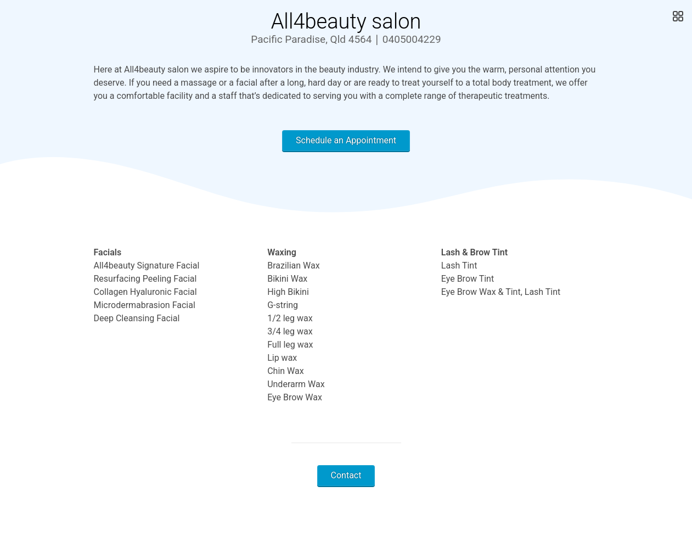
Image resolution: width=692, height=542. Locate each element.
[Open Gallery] (677, 16)
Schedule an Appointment (346, 140)
